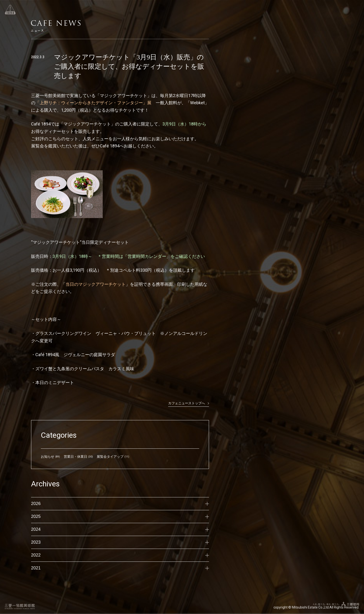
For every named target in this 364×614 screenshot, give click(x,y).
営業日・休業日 (75, 456)
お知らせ (47, 456)
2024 (120, 529)
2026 (120, 503)
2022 (120, 555)
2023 (120, 542)
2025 (120, 516)
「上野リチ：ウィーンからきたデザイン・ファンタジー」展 (95, 102)
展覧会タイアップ (110, 456)
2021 (120, 568)
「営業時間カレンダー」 (147, 256)
